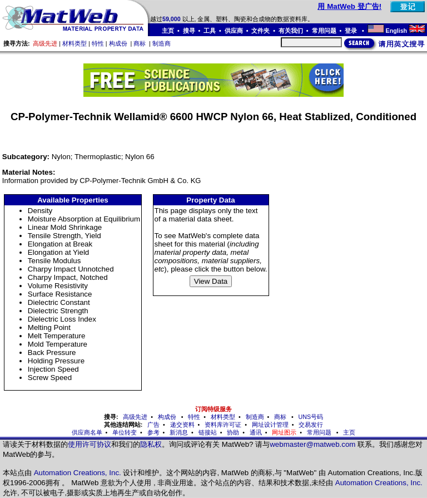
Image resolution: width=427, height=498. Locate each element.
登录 (352, 30)
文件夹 (260, 30)
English (396, 30)
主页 (168, 30)
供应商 (234, 30)
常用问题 (324, 30)
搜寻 (189, 30)
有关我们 (291, 30)
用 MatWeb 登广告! (349, 6)
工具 (209, 30)
